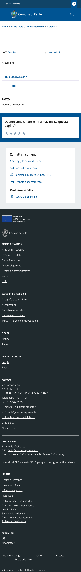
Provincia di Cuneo (12, 485)
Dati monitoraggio (11, 555)
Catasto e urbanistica (13, 310)
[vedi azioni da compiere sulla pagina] (51, 52)
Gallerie (51, 26)
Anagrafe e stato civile (14, 299)
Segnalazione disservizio (15, 513)
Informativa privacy (12, 490)
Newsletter (8, 543)
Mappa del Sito (23, 559)
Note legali (8, 496)
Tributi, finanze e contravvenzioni (20, 321)
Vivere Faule (17, 26)
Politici (5, 276)
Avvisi (5, 344)
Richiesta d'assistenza (14, 521)
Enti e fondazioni (11, 260)
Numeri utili (8, 428)
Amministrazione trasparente (18, 505)
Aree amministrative (13, 250)
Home (5, 26)
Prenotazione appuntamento (17, 517)
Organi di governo (11, 265)
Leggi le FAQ (9, 509)
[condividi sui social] (10, 52)
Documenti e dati (11, 255)
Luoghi (5, 362)
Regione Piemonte (12, 3)
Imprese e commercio (13, 315)
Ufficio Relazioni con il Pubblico (18, 417)
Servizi (38, 555)
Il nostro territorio (35, 26)
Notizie (6, 339)
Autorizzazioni (9, 305)
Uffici (4, 281)
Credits (60, 555)
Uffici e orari (8, 423)
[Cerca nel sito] (70, 14)
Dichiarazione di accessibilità (17, 501)
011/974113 (19, 397)
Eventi (5, 367)
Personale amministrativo (16, 271)
